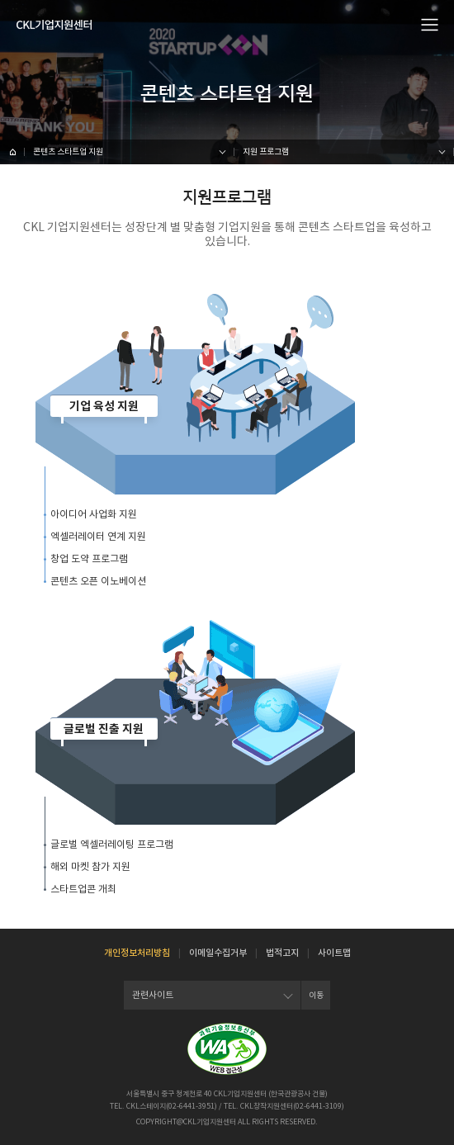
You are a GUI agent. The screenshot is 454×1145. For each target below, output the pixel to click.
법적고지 (282, 952)
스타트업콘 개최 (83, 888)
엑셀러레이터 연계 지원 (98, 536)
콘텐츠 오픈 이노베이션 (98, 581)
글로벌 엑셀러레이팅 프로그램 (111, 844)
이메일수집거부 (218, 952)
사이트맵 (334, 952)
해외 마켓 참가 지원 (90, 866)
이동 (316, 995)
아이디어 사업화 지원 (93, 514)
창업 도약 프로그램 (89, 558)
